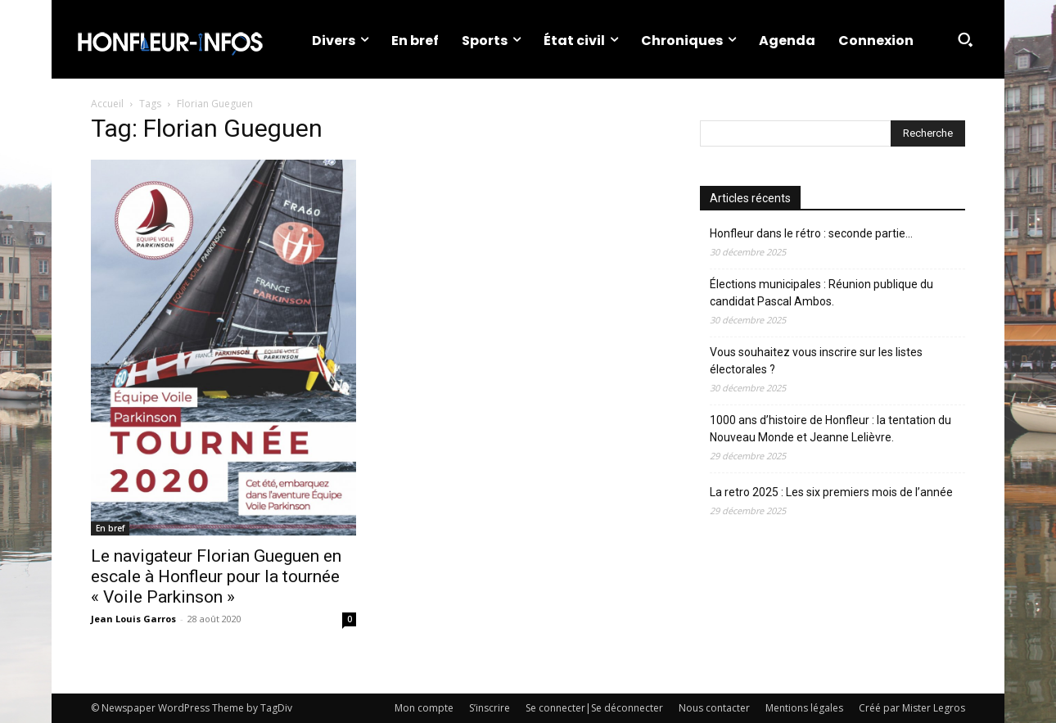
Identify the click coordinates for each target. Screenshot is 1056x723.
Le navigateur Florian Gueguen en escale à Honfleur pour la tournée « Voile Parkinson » (216, 576)
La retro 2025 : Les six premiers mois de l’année (831, 492)
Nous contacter (714, 708)
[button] (965, 39)
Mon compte (424, 708)
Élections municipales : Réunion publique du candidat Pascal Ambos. (821, 293)
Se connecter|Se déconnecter (594, 708)
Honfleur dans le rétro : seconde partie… (811, 233)
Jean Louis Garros (133, 618)
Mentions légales (804, 708)
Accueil (107, 104)
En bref (110, 528)
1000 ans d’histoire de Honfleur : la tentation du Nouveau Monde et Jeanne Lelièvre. (830, 428)
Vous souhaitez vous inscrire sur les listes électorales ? (816, 361)
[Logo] (169, 39)
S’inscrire (489, 708)
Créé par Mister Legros (912, 708)
